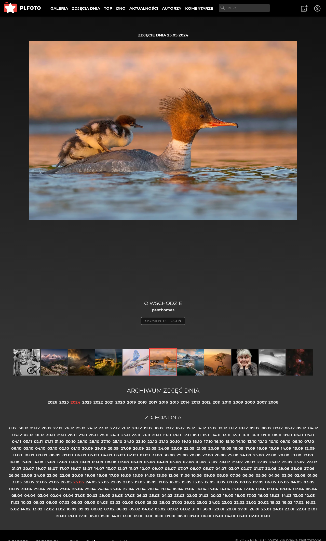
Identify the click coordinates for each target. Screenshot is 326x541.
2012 (206, 402)
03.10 (52, 448)
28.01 (231, 509)
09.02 (83, 509)
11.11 (245, 434)
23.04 (115, 488)
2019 (131, 402)
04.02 (147, 509)
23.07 (299, 461)
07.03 (64, 502)
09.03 (38, 502)
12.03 (310, 495)
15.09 (274, 448)
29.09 (100, 448)
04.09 (106, 455)
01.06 (312, 475)
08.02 (96, 509)
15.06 (138, 475)
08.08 (110, 461)
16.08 (14, 461)
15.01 (105, 515)
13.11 (226, 434)
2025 (64, 402)
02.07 (246, 468)
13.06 (162, 475)
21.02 (251, 502)
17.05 (163, 482)
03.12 (17, 434)
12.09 (310, 448)
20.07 (28, 468)
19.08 (296, 455)
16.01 (94, 515)
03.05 (309, 482)
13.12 (212, 428)
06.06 (248, 475)
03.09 (119, 455)
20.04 (152, 488)
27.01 (243, 509)
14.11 (216, 434)
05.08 (149, 461)
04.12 (313, 428)
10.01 (159, 515)
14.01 (116, 515)
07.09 (67, 455)
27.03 (130, 495)
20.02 (263, 502)
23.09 (176, 448)
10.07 (145, 468)
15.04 (213, 488)
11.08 (73, 461)
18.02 (287, 502)
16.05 (175, 482)
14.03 (287, 495)
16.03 (263, 495)
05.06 (261, 475)
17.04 (189, 488)
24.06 (39, 475)
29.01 (219, 509)
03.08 (175, 461)
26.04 (77, 488)
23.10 (141, 441)
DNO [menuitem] (121, 8)
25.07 (287, 461)
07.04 (298, 488)
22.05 (116, 482)
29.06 (283, 468)
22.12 (115, 428)
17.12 (169, 428)
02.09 (132, 455)
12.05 (209, 482)
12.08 (62, 461)
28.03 (117, 495)
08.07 (170, 468)
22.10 (152, 441)
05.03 (89, 502)
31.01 (196, 509)
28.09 (113, 448)
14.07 (99, 468)
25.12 (80, 428)
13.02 (37, 509)
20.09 (213, 448)
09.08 (97, 461)
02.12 (28, 434)
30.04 (26, 488)
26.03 (142, 495)
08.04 (285, 488)
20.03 (216, 495)
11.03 (15, 502)
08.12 (266, 428)
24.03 (167, 495)
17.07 (64, 468)
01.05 (14, 488)
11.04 (260, 488)
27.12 (57, 428)
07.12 (278, 428)
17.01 (83, 515)
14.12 (201, 428)
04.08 (162, 461)
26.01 (255, 509)
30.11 (50, 434)
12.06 (174, 475)
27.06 (309, 468)
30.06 (270, 468)
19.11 (167, 434)
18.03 (240, 495)
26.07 (274, 461)
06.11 (298, 434)
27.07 (262, 461)
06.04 (311, 488)
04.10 (40, 448)
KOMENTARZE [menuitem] (199, 8)
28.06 (296, 468)
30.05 (28, 482)
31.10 (59, 441)
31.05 (17, 482)
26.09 (138, 448)
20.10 (175, 441)
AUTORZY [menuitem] (171, 8)
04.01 (230, 515)
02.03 (127, 502)
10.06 (197, 475)
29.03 (104, 495)
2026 (52, 402)
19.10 (186, 441)
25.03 (154, 495)
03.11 (27, 441)
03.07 (233, 468)
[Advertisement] (163, 262)
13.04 (237, 488)
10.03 (26, 502)
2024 (75, 402)
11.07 (133, 468)
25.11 (104, 434)
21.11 (146, 434)
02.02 (172, 509)
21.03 (204, 495)
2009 (238, 402)
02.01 (254, 515)
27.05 (54, 482)
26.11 (93, 434)
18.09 (238, 448)
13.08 (50, 461)
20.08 (283, 455)
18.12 (159, 428)
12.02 (49, 509)
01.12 (39, 434)
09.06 (209, 475)
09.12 (255, 428)
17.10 (208, 441)
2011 (217, 402)
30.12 (23, 428)
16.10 (219, 441)
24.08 (245, 455)
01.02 (185, 509)
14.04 (225, 488)
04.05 (296, 482)
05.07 (208, 468)
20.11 (156, 434)
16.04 (201, 488)
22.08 (271, 455)
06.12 (290, 428)
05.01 (218, 515)
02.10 (64, 448)
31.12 (12, 428)
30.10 (71, 441)
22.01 (301, 509)
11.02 (60, 509)
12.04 (249, 488)
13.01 (127, 515)
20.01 (61, 515)
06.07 (195, 468)
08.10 (297, 441)
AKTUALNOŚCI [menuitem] (143, 8)
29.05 (41, 482)
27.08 (207, 455)
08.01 (183, 515)
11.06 (185, 475)
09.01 (170, 515)
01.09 (145, 455)
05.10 (28, 448)
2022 (98, 402)
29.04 (39, 488)
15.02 (14, 509)
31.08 (157, 455)
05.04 (16, 495)
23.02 (227, 502)
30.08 (169, 455)
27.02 (177, 502)
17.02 (299, 502)
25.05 (78, 482)
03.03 (115, 502)
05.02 (134, 509)
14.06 (150, 475)
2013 (196, 402)
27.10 (106, 441)
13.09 (298, 448)
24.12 (92, 428)
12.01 (137, 515)
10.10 (273, 441)
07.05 (258, 482)
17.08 (308, 455)
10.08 (85, 461)
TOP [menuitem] (108, 8)
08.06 (222, 475)
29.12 (35, 428)
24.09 (163, 448)
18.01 (72, 515)
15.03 (275, 495)
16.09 (262, 448)
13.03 (298, 495)
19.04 (165, 488)
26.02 (189, 502)
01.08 (201, 461)
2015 (174, 402)
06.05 (270, 482)
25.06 (26, 475)
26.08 (220, 455)
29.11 (61, 434)
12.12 (223, 428)
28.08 (194, 455)
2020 (120, 402)
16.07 (76, 468)
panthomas (163, 309)
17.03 (251, 495)
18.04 (177, 488)
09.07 (157, 468)
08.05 (245, 482)
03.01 (242, 515)
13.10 (252, 441)
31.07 (213, 461)
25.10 (117, 441)
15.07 (87, 468)
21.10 (163, 441)
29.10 (82, 441)
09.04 (272, 488)
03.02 (160, 509)
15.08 (26, 461)
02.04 (55, 495)
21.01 (312, 509)
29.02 (152, 502)
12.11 (236, 434)
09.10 (285, 441)
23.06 (52, 475)
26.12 (69, 428)
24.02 (214, 502)
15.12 (190, 428)
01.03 (140, 502)
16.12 (180, 428)
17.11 (187, 434)
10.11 (255, 434)
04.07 (220, 468)
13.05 (198, 482)
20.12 (137, 428)
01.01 (265, 515)
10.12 (243, 428)
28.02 (164, 502)
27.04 (65, 488)
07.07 (183, 468)
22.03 (192, 495)
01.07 (259, 468)
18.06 (102, 475)
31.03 (80, 495)
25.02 (202, 502)
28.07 (249, 461)
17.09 (250, 448)
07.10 (309, 441)
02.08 (188, 461)
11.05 (220, 482)
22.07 (312, 461)
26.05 (66, 482)
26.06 (14, 475)
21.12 (125, 428)
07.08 (123, 461)
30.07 (224, 461)
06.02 (121, 509)
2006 (273, 402)
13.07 (111, 468)
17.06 (114, 475)
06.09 (80, 455)
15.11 (207, 434)
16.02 (311, 502)
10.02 (71, 509)
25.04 (90, 488)
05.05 (283, 482)
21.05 (128, 482)
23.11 (125, 434)
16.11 (197, 434)
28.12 (46, 428)
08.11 (276, 434)
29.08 (182, 455)
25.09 (151, 448)
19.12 (148, 428)
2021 (109, 402)
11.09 (17, 455)
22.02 (239, 502)
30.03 (92, 495)
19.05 (140, 482)
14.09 (286, 448)
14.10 (241, 441)
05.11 (309, 434)
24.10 (129, 441)
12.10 (262, 441)
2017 (153, 402)
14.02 (26, 509)
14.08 (38, 461)
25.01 (266, 509)
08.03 (51, 502)
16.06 (126, 475)
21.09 (202, 448)
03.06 (287, 475)
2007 (262, 402)
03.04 (42, 495)
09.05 (232, 482)
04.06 (274, 475)
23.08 (258, 455)
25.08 (233, 455)
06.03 (76, 502)
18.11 (177, 434)
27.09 (126, 448)
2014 (185, 402)
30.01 (208, 509)
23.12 (103, 428)
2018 (142, 402)
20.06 (77, 475)
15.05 (186, 482)
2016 (163, 402)
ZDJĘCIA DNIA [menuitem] (86, 8)
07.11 (287, 434)
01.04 (68, 495)
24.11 (114, 434)
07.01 (194, 515)
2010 (226, 402)
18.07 (53, 468)
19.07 (41, 468)
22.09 (189, 448)
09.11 (265, 434)
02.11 (38, 441)
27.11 (83, 434)
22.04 (128, 488)
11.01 (148, 515)
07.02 (109, 509)
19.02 (275, 502)
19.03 (228, 495)
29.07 (237, 461)
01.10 (75, 448)
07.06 (235, 475)
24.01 (278, 509)
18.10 (197, 441)
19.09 (226, 448)
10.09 (29, 455)
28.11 (72, 434)
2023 (87, 402)
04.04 (29, 495)
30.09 (87, 448)
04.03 (102, 502)
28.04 (52, 488)
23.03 (179, 495)
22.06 (65, 475)
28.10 (94, 441)
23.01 (289, 509)
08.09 (55, 455)
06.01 (206, 515)
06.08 (136, 461)
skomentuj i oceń (163, 321)
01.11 (49, 441)
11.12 (233, 428)
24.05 (91, 482)
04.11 (16, 441)
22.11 (136, 434)
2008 (250, 402)
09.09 (41, 455)
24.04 (103, 488)
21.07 (16, 468)
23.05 (103, 482)
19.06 (90, 475)
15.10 (230, 441)
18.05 (151, 482)
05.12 (301, 428)
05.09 (93, 455)
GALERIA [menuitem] (59, 8)
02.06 (299, 475)
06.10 (16, 448)
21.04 (140, 488)
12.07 (122, 468)
